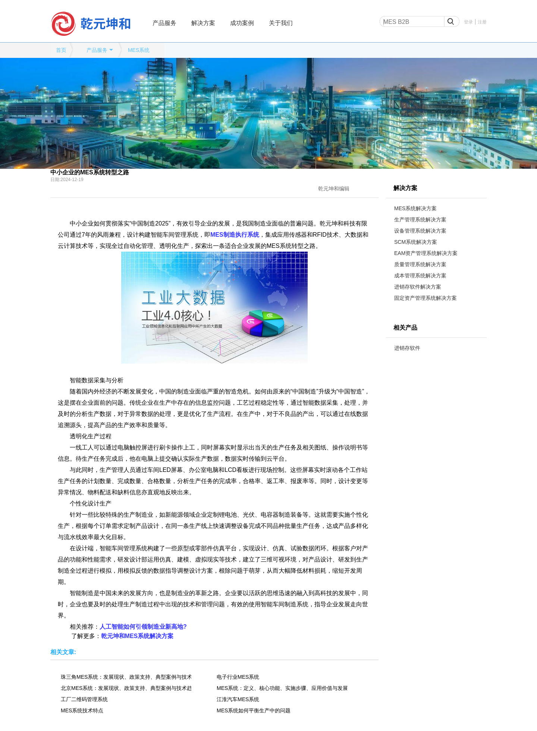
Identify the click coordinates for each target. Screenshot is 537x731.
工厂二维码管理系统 (84, 699)
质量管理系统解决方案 (420, 264)
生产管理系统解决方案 (420, 220)
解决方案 (203, 23)
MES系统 (139, 50)
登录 (468, 22)
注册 (482, 22)
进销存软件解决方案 (417, 287)
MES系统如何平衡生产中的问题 (254, 710)
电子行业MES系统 (238, 677)
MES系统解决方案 (415, 208)
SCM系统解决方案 (415, 242)
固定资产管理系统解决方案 (425, 298)
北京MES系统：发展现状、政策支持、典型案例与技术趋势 (126, 688)
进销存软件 (407, 348)
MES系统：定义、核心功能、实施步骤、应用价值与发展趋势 (282, 688)
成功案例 (242, 23)
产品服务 (164, 23)
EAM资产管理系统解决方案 (426, 253)
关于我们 (281, 23)
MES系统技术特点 (82, 710)
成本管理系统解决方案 (420, 276)
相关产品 (405, 327)
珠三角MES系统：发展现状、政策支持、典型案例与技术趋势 (126, 677)
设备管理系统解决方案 (420, 231)
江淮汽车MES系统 (238, 699)
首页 (61, 50)
